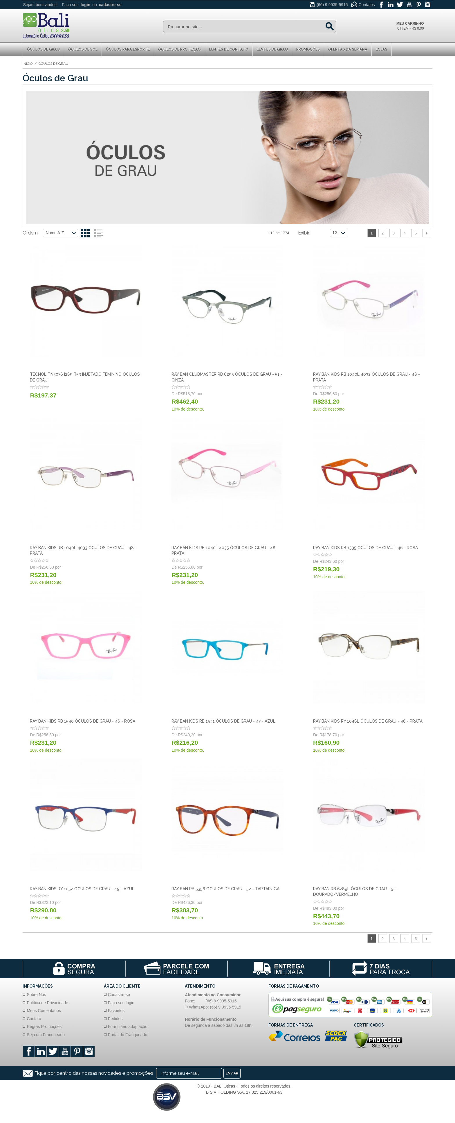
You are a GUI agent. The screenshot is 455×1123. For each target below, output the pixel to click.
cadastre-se (110, 4)
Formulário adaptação (127, 1027)
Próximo (427, 233)
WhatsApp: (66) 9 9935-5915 (215, 1007)
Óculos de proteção (179, 49)
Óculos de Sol (83, 49)
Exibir (303, 233)
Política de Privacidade (47, 1002)
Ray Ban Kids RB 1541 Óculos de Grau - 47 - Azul (223, 721)
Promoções (308, 49)
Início (27, 64)
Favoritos (116, 1010)
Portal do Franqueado (127, 1034)
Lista (98, 233)
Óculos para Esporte (128, 49)
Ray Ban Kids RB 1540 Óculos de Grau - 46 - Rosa (82, 721)
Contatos (367, 4)
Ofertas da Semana (347, 49)
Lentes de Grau (272, 49)
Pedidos (115, 1018)
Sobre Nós (36, 994)
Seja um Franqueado (46, 1034)
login (85, 4)
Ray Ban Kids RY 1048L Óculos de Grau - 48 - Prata (368, 721)
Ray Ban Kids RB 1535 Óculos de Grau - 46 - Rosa (365, 547)
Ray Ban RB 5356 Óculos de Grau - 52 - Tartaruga (225, 888)
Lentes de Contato (228, 49)
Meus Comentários (44, 1010)
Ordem (30, 233)
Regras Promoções (44, 1027)
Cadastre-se (119, 994)
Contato (34, 1018)
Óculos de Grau (43, 49)
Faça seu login (121, 1002)
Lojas (381, 49)
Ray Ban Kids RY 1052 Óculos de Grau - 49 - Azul (82, 888)
